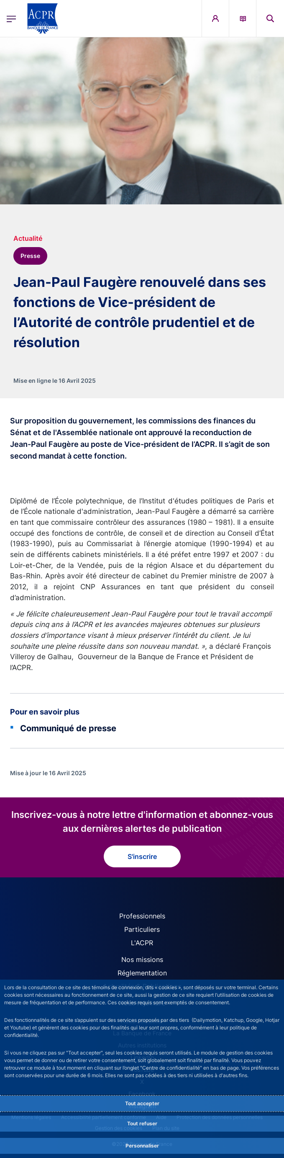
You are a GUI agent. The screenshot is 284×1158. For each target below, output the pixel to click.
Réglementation (142, 973)
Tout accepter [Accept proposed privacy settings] (142, 1103)
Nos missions (142, 959)
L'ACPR (142, 943)
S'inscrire (142, 856)
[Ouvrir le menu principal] (11, 18)
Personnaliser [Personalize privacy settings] (142, 1146)
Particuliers (142, 929)
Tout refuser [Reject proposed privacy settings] (142, 1123)
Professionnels (142, 916)
